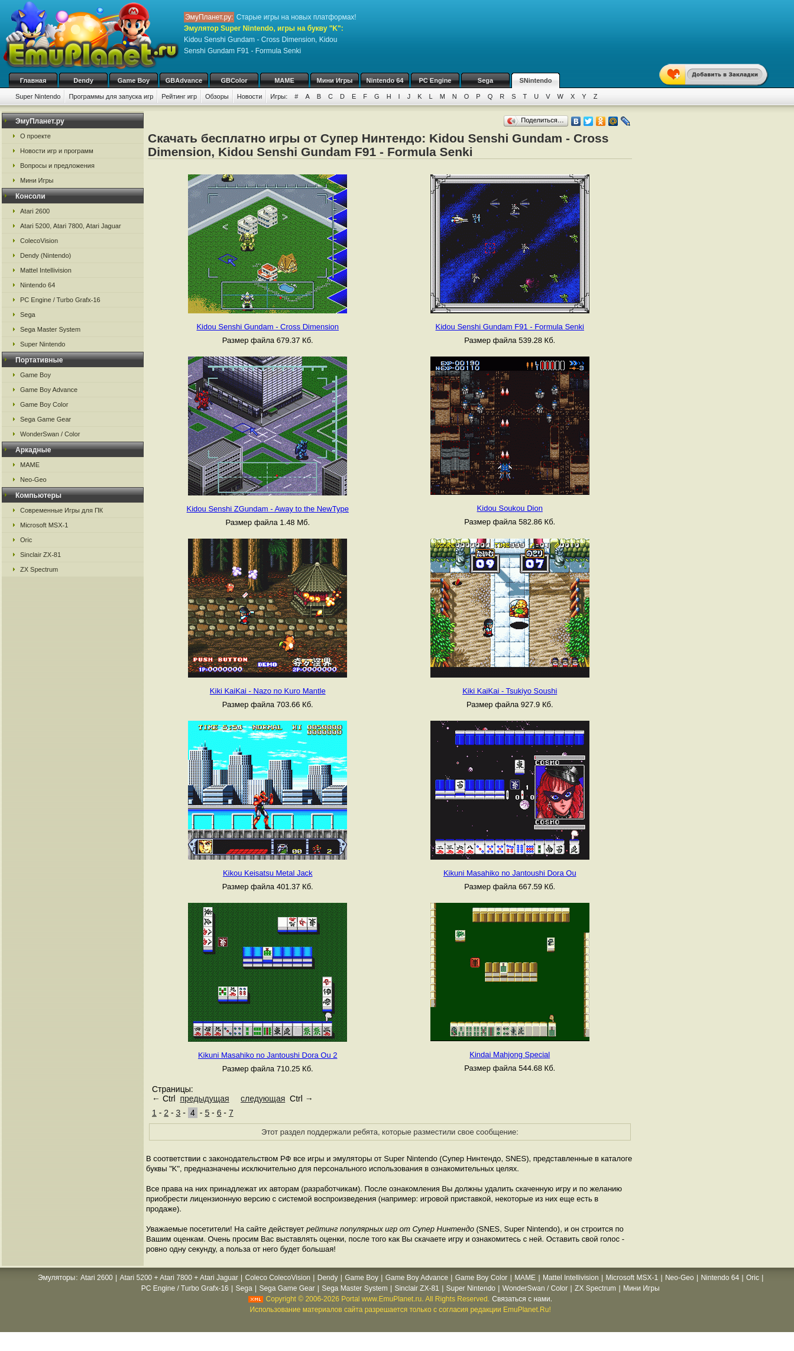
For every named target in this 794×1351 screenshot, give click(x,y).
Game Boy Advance (48, 389)
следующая (263, 1098)
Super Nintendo (37, 96)
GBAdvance (184, 80)
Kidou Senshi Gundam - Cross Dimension (267, 326)
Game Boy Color (44, 404)
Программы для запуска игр (111, 96)
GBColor (234, 80)
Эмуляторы (56, 1278)
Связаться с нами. (522, 1299)
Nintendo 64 (385, 80)
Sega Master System (50, 329)
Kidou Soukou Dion (510, 508)
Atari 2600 (35, 211)
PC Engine (435, 80)
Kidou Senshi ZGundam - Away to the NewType (268, 508)
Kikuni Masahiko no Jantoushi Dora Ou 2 (268, 1055)
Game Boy (134, 80)
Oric (26, 539)
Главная (33, 80)
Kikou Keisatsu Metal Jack (268, 873)
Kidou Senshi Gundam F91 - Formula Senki (510, 326)
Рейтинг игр (179, 96)
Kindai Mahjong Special (509, 1054)
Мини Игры (335, 80)
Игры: (278, 96)
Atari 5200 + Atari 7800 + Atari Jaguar (179, 1278)
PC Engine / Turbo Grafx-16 (60, 299)
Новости (249, 96)
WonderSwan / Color (50, 434)
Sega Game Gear (45, 419)
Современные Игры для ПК (61, 510)
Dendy (83, 80)
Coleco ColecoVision (277, 1278)
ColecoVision (39, 240)
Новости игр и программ (56, 150)
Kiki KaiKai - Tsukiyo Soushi (509, 690)
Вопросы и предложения (57, 165)
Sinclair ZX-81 (40, 554)
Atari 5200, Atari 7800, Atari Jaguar (70, 225)
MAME (284, 80)
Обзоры (217, 96)
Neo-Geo (33, 479)
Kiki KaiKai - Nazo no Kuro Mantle (268, 690)
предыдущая (204, 1098)
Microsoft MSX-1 (44, 525)
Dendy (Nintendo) (45, 255)
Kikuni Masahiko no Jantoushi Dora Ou (509, 873)
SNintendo (536, 80)
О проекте (35, 136)
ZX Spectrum (39, 569)
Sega (485, 80)
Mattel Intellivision (46, 270)
